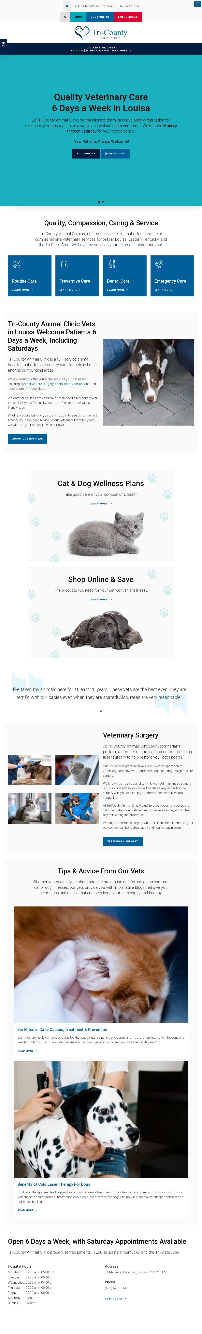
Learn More (21, 298)
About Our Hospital (27, 447)
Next (197, 706)
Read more (20, 1018)
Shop (78, 17)
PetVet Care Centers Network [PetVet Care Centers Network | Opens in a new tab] (182, 1329)
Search (10, 1329)
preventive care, (32, 392)
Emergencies (128, 17)
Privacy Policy (11, 1325)
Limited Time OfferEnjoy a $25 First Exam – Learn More (99, 49)
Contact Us (114, 1110)
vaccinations (80, 392)
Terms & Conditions (47, 1325)
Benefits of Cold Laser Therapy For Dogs (143, 982)
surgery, (48, 392)
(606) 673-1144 (131, 6)
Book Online (100, 17)
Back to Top (22, 1329)
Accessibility (28, 1325)
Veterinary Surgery (122, 849)
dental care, (62, 392)
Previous (5, 706)
